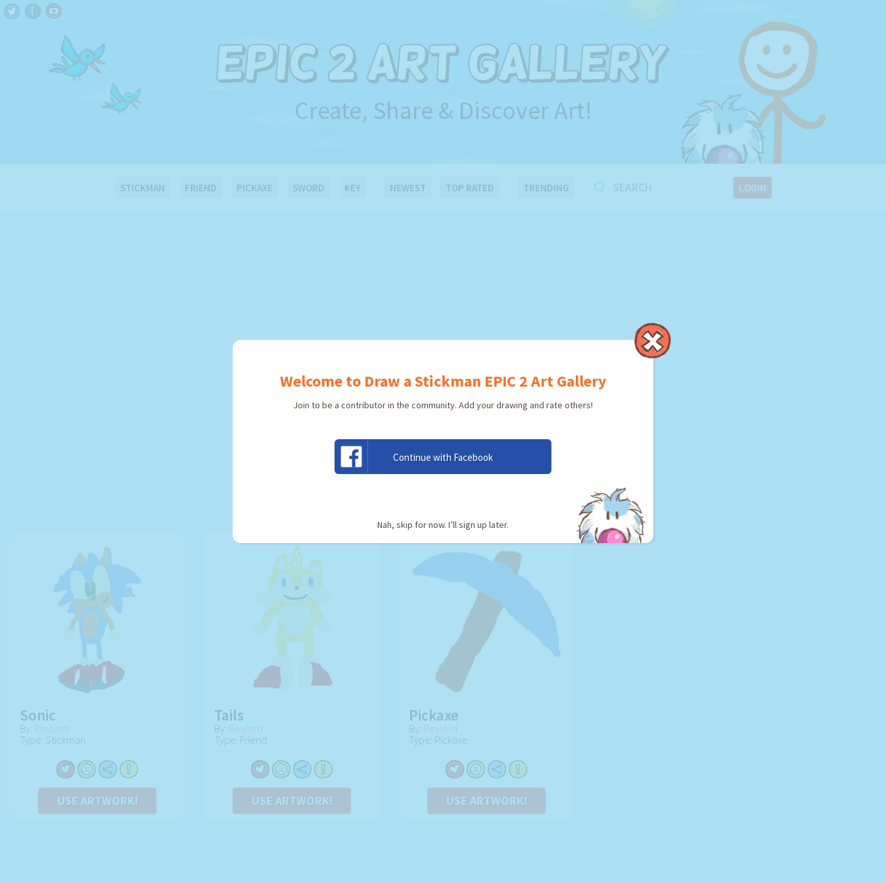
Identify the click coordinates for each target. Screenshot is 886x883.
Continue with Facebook (414, 456)
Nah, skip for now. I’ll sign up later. (443, 525)
